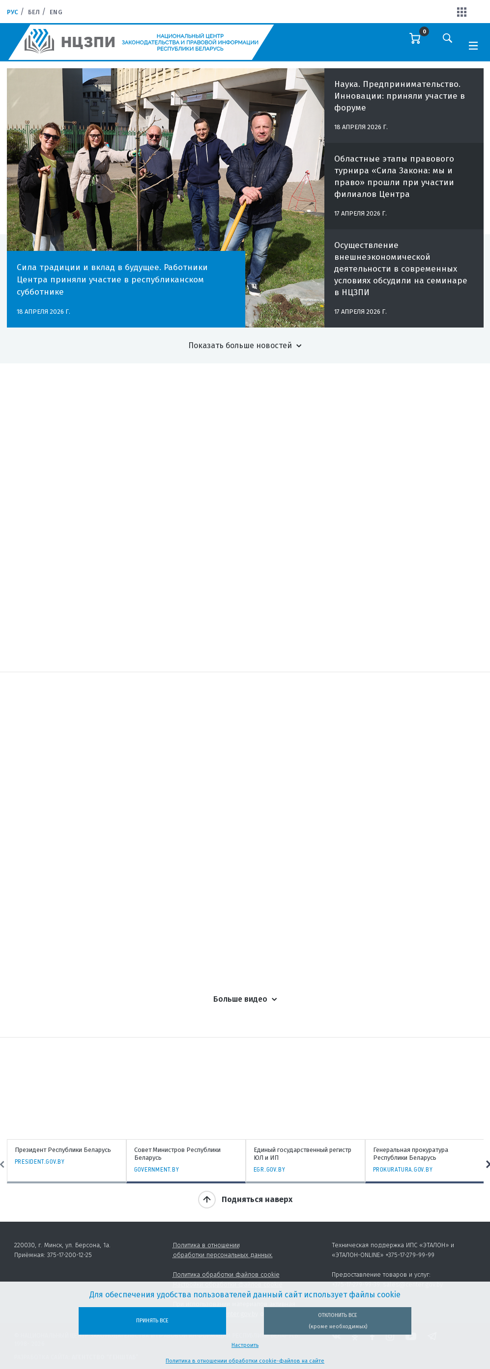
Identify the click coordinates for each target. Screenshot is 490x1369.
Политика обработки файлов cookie (226, 1274)
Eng (56, 12)
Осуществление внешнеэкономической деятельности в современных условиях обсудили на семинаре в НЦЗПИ (400, 274)
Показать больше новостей (240, 345)
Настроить (245, 1345)
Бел (34, 12)
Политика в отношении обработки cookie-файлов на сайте (245, 1361)
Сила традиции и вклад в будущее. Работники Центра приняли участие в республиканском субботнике (112, 279)
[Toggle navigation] (473, 45)
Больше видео (240, 999)
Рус (12, 12)
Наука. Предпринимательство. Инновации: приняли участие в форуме (399, 102)
